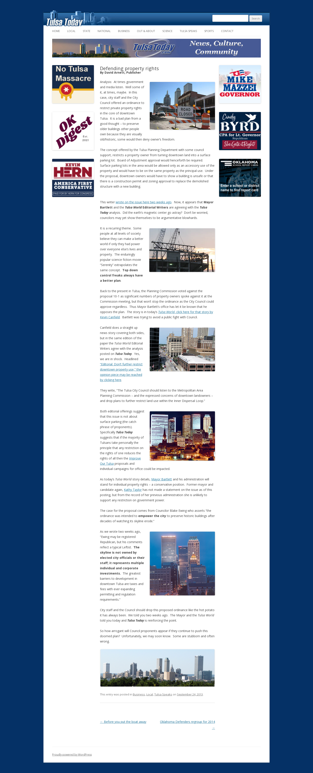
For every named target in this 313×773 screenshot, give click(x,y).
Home (56, 31)
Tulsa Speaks (188, 31)
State (86, 31)
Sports (209, 31)
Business (124, 31)
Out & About (146, 31)
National (104, 31)
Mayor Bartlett (161, 479)
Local (71, 31)
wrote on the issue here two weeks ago (143, 202)
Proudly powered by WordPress (72, 754)
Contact (227, 31)
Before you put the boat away (123, 722)
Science (167, 31)
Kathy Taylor (133, 490)
